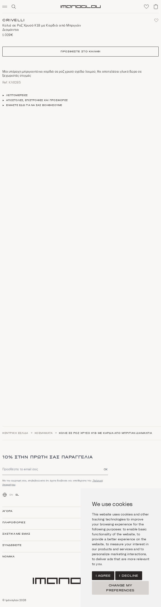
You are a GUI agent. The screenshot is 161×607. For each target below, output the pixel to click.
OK (106, 469)
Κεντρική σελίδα (15, 433)
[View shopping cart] (156, 6)
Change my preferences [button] (120, 587)
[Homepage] (81, 6)
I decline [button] (128, 576)
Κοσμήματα (44, 433)
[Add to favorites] (156, 20)
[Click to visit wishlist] (146, 6)
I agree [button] (103, 576)
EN (11, 494)
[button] (6, 7)
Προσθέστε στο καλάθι (80, 51)
